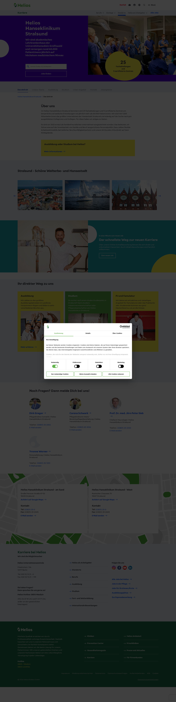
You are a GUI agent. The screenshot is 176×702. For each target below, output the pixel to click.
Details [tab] (88, 333)
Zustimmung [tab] (58, 333)
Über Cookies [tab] (117, 333)
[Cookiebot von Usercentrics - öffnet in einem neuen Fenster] (121, 326)
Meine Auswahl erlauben (88, 374)
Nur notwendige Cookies (60, 374)
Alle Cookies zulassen (116, 374)
